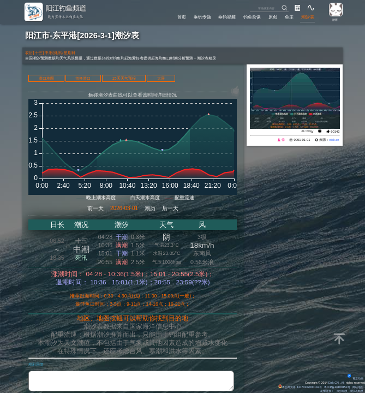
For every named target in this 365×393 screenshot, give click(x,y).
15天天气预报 (123, 78)
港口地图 (46, 78)
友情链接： (327, 390)
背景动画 (355, 378)
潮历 (150, 208)
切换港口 (83, 78)
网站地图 (357, 387)
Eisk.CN (333, 382)
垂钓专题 (202, 17)
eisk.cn (334, 139)
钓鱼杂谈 (252, 17)
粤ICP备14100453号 (337, 387)
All (342, 382)
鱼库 (289, 17)
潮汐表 (307, 17)
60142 (335, 131)
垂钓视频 (227, 17)
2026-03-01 (124, 208)
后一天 (170, 208)
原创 (272, 17)
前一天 (95, 208)
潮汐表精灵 (356, 390)
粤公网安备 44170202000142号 (300, 387)
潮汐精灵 (342, 390)
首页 (181, 17)
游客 (335, 19)
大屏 (161, 78)
